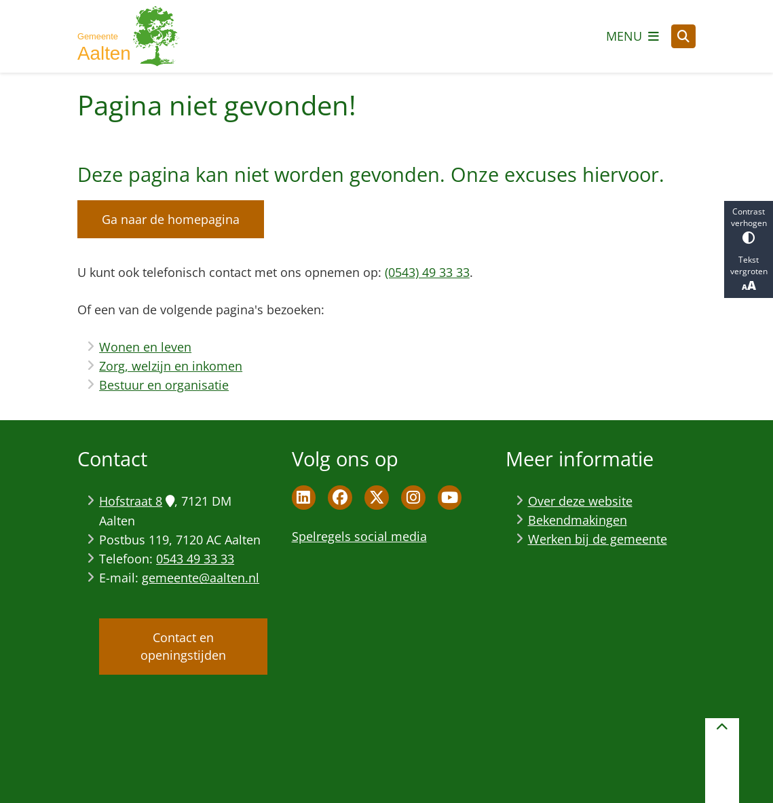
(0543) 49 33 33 (427, 272)
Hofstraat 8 (136, 501)
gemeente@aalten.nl (200, 577)
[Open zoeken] (683, 36)
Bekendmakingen (577, 520)
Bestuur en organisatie (164, 385)
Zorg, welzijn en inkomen (170, 366)
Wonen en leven (145, 347)
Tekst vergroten (748, 273)
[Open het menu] (632, 36)
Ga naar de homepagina (171, 219)
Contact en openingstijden (183, 646)
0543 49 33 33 (195, 558)
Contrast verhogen (748, 225)
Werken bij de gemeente (597, 539)
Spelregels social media (359, 536)
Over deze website (580, 501)
